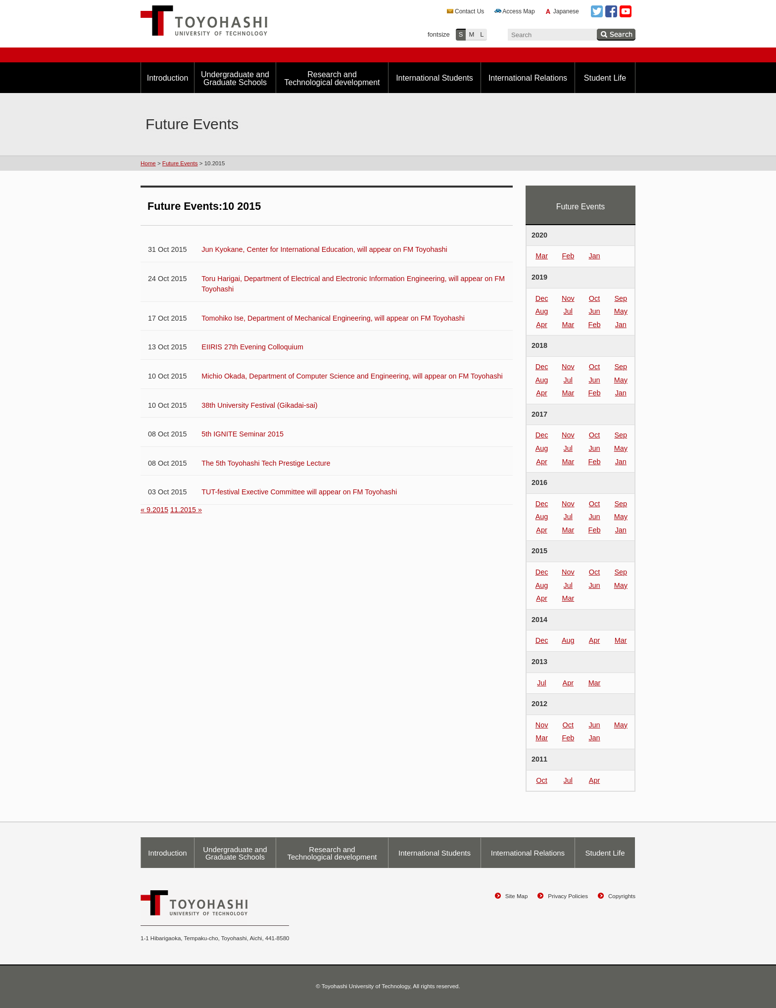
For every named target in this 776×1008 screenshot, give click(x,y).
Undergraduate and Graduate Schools (235, 78)
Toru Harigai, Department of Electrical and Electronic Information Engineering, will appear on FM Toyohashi (353, 284)
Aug (541, 311)
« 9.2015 (154, 510)
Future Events (180, 163)
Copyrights (621, 896)
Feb (568, 256)
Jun (594, 311)
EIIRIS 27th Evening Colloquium (252, 347)
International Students (434, 78)
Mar (541, 256)
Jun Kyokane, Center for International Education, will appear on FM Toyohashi (324, 249)
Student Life (605, 78)
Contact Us (469, 11)
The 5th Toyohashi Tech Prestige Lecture (265, 463)
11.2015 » (186, 510)
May (621, 311)
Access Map (518, 11)
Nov (568, 298)
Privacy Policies (568, 896)
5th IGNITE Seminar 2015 (242, 434)
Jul (568, 311)
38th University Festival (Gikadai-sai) (259, 405)
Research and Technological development (332, 78)
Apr (541, 325)
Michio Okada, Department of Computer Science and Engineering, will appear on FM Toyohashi (351, 376)
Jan (594, 256)
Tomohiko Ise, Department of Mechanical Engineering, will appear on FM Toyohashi (333, 318)
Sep (620, 298)
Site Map (516, 896)
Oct (594, 298)
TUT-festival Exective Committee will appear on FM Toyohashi (299, 492)
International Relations (527, 78)
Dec (541, 298)
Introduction (168, 78)
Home (148, 163)
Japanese (566, 11)
